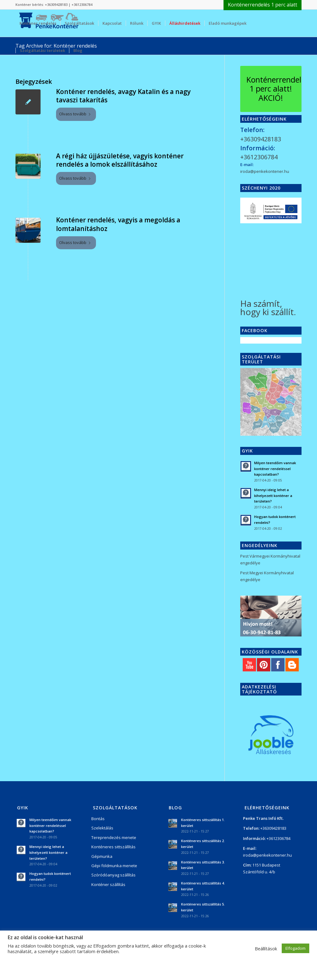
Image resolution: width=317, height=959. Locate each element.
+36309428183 (56, 4)
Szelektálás (102, 828)
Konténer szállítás (108, 884)
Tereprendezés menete (113, 837)
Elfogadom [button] (295, 948)
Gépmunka (101, 856)
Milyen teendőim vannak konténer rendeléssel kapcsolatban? (275, 468)
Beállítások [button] (266, 948)
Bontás (98, 818)
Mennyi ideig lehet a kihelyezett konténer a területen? (273, 495)
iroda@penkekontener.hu (264, 171)
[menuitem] (261, 5)
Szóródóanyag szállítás (113, 875)
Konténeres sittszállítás (113, 847)
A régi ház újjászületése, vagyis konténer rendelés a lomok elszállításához (120, 160)
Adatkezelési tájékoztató (259, 689)
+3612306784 (82, 4)
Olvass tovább (76, 114)
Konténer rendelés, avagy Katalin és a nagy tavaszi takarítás (123, 95)
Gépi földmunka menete (114, 865)
